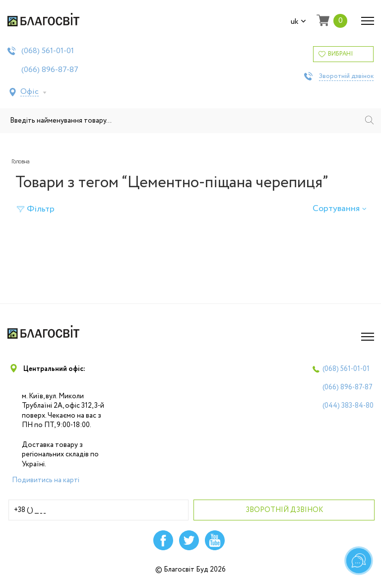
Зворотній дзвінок (346, 76)
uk (298, 22)
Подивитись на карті (45, 480)
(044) (348, 406)
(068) (47, 51)
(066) (49, 70)
